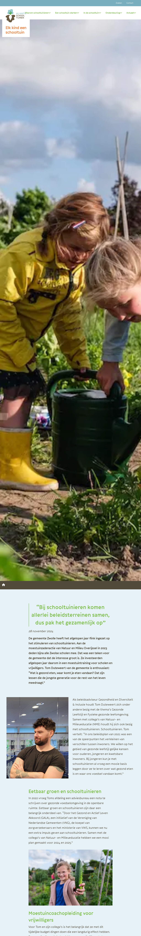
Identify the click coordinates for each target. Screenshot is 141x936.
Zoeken (119, 3)
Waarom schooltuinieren (38, 12)
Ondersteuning (113, 12)
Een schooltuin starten (67, 12)
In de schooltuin (92, 12)
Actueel (131, 12)
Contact (129, 3)
